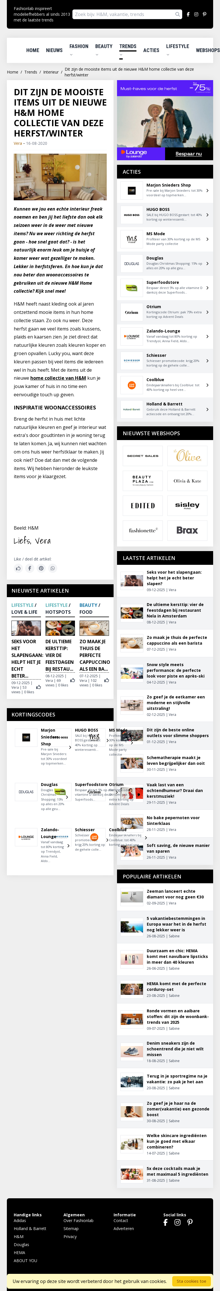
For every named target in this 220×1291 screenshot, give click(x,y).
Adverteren (124, 1228)
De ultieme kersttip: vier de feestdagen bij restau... (59, 655)
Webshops (208, 50)
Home (32, 50)
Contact (121, 1220)
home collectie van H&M (58, 378)
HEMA (19, 1252)
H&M (18, 1236)
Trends (127, 49)
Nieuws (54, 50)
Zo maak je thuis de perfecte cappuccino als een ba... (95, 655)
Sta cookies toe (191, 1281)
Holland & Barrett (30, 1228)
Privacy (70, 1236)
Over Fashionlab (79, 1220)
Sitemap (71, 1228)
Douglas (21, 1244)
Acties (151, 50)
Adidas (20, 1220)
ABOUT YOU (25, 1260)
